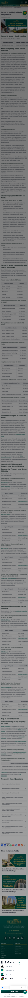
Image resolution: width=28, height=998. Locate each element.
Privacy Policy (15, 996)
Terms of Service (21, 996)
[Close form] (26, 961)
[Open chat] (25, 992)
